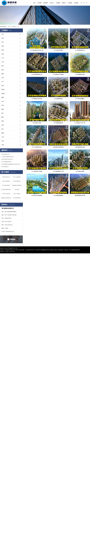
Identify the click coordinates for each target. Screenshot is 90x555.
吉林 (2, 85)
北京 (2, 34)
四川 (2, 113)
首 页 (9, 26)
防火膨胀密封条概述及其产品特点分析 (11, 164)
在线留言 (70, 2)
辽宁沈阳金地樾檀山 (80, 98)
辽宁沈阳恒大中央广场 (80, 122)
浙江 (2, 129)
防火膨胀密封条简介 (7, 161)
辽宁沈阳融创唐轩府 (58, 122)
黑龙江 (3, 89)
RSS (14, 248)
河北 (2, 42)
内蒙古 (3, 93)
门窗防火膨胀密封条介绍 (8, 156)
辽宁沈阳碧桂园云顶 (80, 50)
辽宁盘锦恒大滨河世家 (37, 98)
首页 (34, 2)
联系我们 (76, 2)
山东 (2, 101)
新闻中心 (64, 2)
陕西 (2, 109)
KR (86, 2)
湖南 (2, 73)
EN (84, 2)
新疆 (2, 97)
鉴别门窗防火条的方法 (7, 159)
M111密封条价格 (17, 197)
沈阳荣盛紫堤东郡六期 (80, 195)
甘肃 (2, 54)
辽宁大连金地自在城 (36, 147)
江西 (2, 141)
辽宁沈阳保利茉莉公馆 (37, 74)
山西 (2, 105)
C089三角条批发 (6, 181)
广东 (2, 58)
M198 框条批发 (16, 181)
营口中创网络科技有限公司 (74, 249)
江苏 (2, 77)
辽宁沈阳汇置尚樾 (58, 50)
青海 (2, 121)
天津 (2, 38)
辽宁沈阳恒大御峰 (80, 171)
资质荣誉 (46, 2)
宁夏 (2, 144)
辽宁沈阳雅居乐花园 (80, 74)
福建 (2, 133)
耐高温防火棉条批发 (17, 185)
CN (81, 2)
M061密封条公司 (6, 177)
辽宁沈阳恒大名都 (37, 122)
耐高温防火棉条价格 (6, 197)
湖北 (2, 69)
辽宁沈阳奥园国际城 (58, 195)
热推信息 (2, 248)
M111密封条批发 (6, 185)
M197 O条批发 (16, 193)
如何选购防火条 (6, 154)
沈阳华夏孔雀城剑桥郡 (58, 147)
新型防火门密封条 (53, 249)
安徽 (2, 50)
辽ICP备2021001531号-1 (31, 249)
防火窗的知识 (5, 166)
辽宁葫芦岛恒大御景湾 (37, 195)
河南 (2, 46)
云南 (2, 125)
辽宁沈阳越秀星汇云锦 (58, 171)
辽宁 (18, 26)
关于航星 (39, 2)
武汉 (8, 251)
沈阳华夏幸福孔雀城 (80, 147)
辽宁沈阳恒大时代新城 (58, 74)
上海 (2, 137)
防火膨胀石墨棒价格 (6, 189)
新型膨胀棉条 (43, 249)
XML (16, 248)
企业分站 (6, 248)
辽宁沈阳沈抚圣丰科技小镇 (36, 50)
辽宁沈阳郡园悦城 (58, 98)
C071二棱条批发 (17, 177)
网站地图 (11, 248)
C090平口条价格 (6, 193)
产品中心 (52, 2)
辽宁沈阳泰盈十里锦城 (37, 171)
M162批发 (16, 189)
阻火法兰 (48, 249)
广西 (2, 62)
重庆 (2, 117)
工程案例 (58, 2)
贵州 (2, 65)
